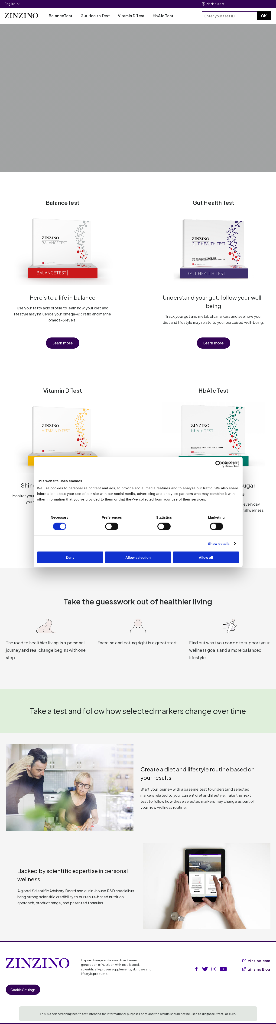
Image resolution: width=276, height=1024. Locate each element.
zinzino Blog (256, 969)
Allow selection (138, 557)
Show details (219, 543)
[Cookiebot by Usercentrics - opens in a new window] (218, 463)
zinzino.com (215, 4)
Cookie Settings (23, 990)
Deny (70, 557)
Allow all (206, 557)
